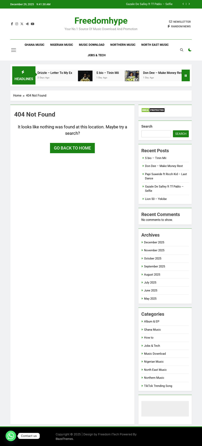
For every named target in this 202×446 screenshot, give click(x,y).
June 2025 (150, 290)
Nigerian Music (61, 45)
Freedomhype (101, 21)
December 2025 (154, 242)
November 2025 (154, 250)
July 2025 (150, 282)
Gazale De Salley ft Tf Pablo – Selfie (149, 4)
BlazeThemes (64, 438)
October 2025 (152, 258)
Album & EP (151, 321)
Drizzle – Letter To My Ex (58, 73)
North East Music (155, 45)
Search (146, 126)
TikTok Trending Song (158, 386)
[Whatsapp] (11, 436)
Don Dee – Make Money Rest (167, 73)
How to (149, 337)
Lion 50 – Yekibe (156, 199)
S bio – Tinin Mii (111, 73)
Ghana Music (34, 45)
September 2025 (154, 266)
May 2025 (150, 298)
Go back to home (72, 148)
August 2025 (152, 274)
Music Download (91, 45)
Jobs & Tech (97, 55)
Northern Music (123, 45)
